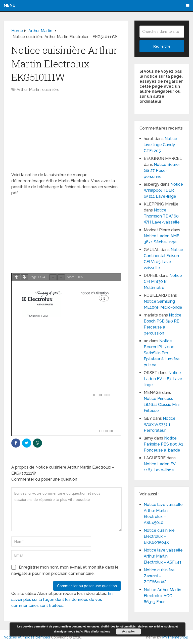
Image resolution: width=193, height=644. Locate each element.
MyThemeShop (175, 637)
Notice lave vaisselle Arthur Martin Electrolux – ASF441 (163, 556)
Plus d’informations (97, 631)
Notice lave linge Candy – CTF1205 (161, 144)
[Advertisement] (66, 135)
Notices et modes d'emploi (27, 637)
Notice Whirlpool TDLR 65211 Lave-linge (163, 190)
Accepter (128, 631)
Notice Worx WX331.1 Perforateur (159, 424)
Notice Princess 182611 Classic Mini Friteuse (161, 404)
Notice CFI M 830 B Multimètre (163, 281)
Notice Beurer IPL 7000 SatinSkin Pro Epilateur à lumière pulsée (162, 353)
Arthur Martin (28, 89)
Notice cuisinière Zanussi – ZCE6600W (159, 576)
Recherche (161, 46)
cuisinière (51, 89)
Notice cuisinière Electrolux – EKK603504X (159, 536)
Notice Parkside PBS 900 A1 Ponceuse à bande (163, 444)
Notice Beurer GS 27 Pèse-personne (162, 170)
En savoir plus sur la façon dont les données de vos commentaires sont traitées (62, 599)
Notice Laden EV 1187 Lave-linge (164, 378)
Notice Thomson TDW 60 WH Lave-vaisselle (162, 216)
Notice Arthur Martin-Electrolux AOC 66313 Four (163, 595)
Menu (10, 5)
